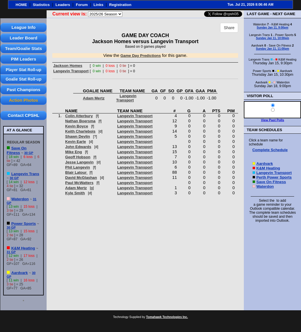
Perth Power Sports (274, 177)
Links (98, 5)
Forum (81, 5)
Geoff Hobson (77, 157)
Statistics (41, 5)
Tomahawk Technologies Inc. (167, 317)
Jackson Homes (67, 65)
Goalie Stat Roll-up (23, 79)
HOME (21, 5)
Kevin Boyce (76, 126)
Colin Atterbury (79, 116)
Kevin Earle (75, 141)
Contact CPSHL (23, 115)
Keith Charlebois (80, 131)
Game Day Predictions (140, 55)
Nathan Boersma (80, 121)
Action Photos (23, 100)
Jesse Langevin (79, 162)
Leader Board (23, 37)
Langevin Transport (71, 71)
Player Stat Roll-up (23, 69)
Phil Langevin (77, 167)
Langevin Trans (25, 174)
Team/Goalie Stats (23, 48)
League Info (23, 27)
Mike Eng (73, 152)
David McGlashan (81, 177)
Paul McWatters (79, 183)
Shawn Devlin (77, 136)
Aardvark (19, 273)
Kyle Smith (75, 193)
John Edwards (78, 147)
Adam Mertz (94, 98)
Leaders (62, 5)
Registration (120, 5)
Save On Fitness (16, 150)
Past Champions (24, 89)
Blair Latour (76, 172)
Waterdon (20, 199)
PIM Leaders (23, 59)
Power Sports (23, 223)
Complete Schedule (270, 150)
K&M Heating (23, 248)
